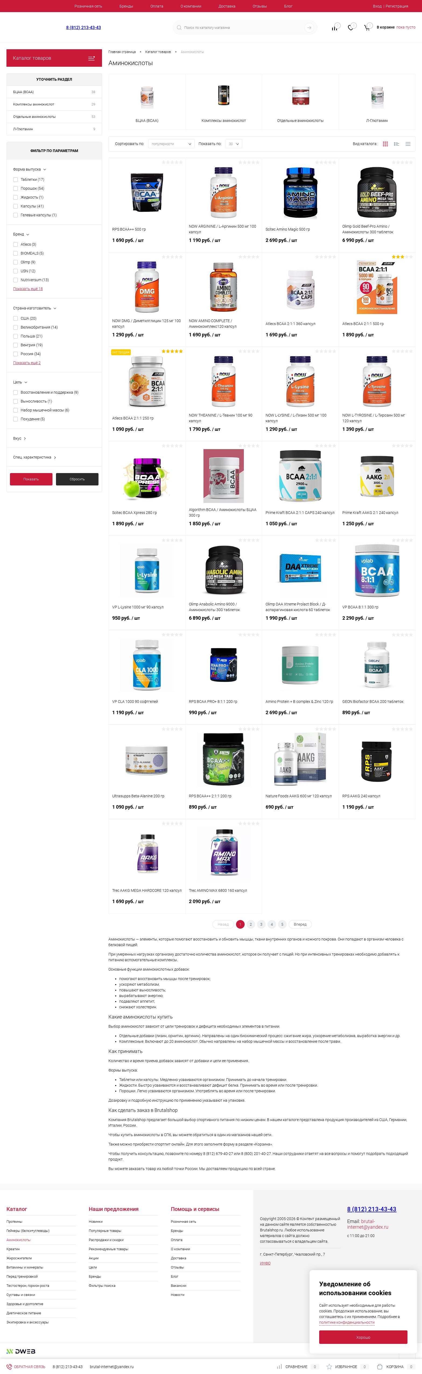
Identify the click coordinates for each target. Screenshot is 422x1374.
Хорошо (363, 1337)
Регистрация (397, 6)
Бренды (126, 6)
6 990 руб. (377, 244)
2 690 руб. (300, 244)
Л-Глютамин (23, 129)
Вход (377, 6)
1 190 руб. (223, 244)
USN (28, 271)
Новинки (96, 1222)
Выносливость (36, 401)
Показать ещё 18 (28, 289)
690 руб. (300, 811)
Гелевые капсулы (39, 215)
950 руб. (147, 622)
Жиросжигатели (19, 1258)
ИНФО (265, 1263)
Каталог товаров (54, 58)
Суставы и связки (20, 1295)
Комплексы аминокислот (33, 104)
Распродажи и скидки (106, 1240)
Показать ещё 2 (27, 363)
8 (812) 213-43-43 (83, 27)
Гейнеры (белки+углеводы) (28, 1231)
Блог (288, 6)
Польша (32, 336)
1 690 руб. (147, 244)
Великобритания (39, 327)
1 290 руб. (147, 339)
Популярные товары (105, 1231)
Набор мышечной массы (45, 410)
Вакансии (178, 1286)
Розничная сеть (88, 6)
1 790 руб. (223, 433)
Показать (31, 479)
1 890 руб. (377, 339)
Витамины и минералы (24, 1267)
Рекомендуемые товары (108, 1249)
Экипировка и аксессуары (27, 1322)
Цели (93, 1267)
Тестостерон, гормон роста (27, 1286)
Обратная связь (25, 1367)
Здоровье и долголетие (24, 1304)
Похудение (33, 419)
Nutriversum (35, 280)
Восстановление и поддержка (50, 392)
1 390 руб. (377, 433)
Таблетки (32, 179)
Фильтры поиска (102, 1286)
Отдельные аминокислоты (34, 117)
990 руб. (223, 717)
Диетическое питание (23, 1313)
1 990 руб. (300, 622)
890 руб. (377, 717)
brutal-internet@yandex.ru (367, 1224)
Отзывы (260, 6)
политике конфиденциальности (347, 1322)
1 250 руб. (377, 528)
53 (93, 117)
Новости (177, 1295)
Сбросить (77, 479)
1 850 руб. (223, 528)
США (29, 318)
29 (93, 104)
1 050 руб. (300, 528)
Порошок (32, 188)
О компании (191, 6)
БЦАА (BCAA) (23, 92)
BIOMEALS (32, 253)
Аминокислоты (18, 1240)
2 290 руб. (377, 622)
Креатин (13, 1249)
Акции (94, 1258)
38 (93, 92)
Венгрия (32, 345)
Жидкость (32, 197)
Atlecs (28, 244)
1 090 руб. (147, 433)
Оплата (156, 6)
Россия (31, 354)
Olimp (28, 262)
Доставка (227, 6)
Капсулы (32, 206)
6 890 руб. (223, 622)
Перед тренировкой (22, 1276)
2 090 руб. (223, 906)
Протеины (14, 1222)
